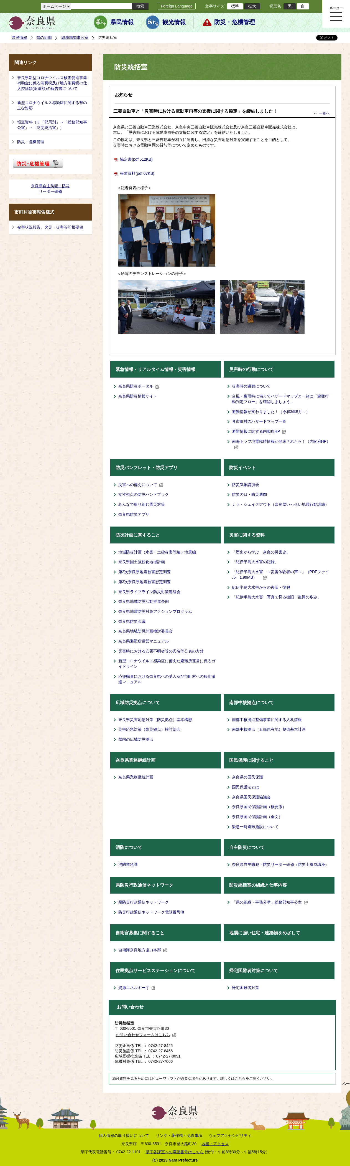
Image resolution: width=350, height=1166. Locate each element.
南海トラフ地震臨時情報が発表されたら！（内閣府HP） (281, 444)
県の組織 (44, 37)
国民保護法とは (245, 787)
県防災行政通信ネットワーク (143, 902)
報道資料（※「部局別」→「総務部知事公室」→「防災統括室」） (52, 125)
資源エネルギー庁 (136, 987)
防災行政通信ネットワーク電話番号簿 (151, 912)
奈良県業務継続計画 (135, 777)
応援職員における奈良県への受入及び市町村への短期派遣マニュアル (166, 679)
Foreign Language (176, 6)
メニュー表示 (336, 14)
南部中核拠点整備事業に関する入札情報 (267, 719)
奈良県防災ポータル (138, 386)
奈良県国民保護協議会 (251, 797)
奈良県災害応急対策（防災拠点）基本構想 (155, 719)
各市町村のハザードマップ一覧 (259, 421)
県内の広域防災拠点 (135, 739)
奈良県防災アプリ (133, 514)
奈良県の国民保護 (247, 777)
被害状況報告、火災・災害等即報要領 (50, 227)
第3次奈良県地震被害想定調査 (144, 582)
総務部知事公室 (74, 37)
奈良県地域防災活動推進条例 (143, 601)
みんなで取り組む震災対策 (141, 504)
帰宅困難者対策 (245, 987)
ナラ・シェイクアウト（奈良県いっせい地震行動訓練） (280, 504)
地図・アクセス (215, 1144)
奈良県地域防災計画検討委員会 (145, 631)
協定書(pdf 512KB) (136, 159)
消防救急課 (128, 864)
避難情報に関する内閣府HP (259, 431)
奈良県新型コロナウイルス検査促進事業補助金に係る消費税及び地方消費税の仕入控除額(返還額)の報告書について (52, 83)
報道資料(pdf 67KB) (137, 173)
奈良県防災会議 (131, 621)
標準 (235, 6)
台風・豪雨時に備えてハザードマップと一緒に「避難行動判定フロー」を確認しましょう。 (280, 399)
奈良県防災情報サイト (137, 396)
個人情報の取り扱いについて (124, 1135)
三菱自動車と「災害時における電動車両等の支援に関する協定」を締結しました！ (195, 111)
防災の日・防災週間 (249, 494)
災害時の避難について (251, 386)
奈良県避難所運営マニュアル (143, 641)
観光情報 (174, 22)
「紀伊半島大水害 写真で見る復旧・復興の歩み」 (276, 597)
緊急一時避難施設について (255, 826)
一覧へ (324, 113)
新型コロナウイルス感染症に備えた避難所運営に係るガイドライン (166, 664)
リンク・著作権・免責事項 (179, 1135)
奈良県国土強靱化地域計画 (141, 562)
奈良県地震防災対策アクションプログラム (155, 611)
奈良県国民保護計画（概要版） (259, 807)
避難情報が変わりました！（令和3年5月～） (271, 411)
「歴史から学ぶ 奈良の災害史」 (261, 552)
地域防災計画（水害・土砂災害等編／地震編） (159, 552)
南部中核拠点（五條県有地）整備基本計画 (269, 729)
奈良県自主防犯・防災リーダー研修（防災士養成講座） (280, 864)
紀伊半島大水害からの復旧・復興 (261, 587)
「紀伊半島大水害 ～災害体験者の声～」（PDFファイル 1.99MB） (280, 575)
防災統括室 (124, 1023)
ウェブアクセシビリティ (230, 1135)
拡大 (252, 6)
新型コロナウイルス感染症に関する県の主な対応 (52, 105)
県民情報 (122, 22)
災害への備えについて (140, 484)
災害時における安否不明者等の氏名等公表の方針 (161, 651)
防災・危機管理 (234, 22)
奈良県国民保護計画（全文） (257, 817)
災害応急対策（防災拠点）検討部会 (149, 729)
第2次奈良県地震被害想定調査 (144, 572)
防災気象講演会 (245, 484)
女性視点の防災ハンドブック (143, 494)
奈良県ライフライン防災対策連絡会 (149, 592)
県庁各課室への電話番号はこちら (174, 1152)
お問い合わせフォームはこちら (146, 1035)
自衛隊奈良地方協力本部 (142, 950)
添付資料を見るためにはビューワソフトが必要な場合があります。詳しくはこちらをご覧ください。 (193, 1079)
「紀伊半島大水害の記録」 (255, 562)
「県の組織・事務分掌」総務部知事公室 (270, 902)
